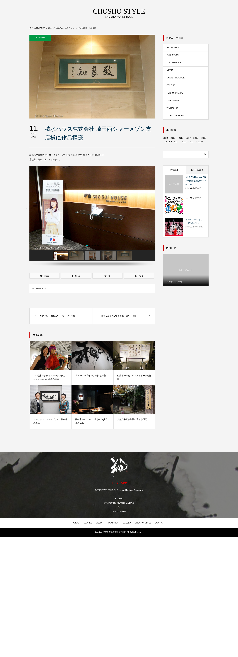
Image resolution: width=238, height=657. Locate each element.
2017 (188, 138)
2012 (184, 141)
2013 (176, 141)
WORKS (88, 523)
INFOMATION (112, 523)
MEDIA (170, 70)
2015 (203, 138)
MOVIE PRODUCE (176, 77)
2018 (180, 138)
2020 (165, 138)
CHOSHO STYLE (143, 523)
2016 (195, 138)
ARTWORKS (40, 38)
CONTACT (160, 523)
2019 (172, 138)
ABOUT (76, 523)
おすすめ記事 (197, 169)
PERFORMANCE (175, 93)
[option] (186, 270)
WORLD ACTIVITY (175, 115)
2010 (200, 141)
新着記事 (174, 169)
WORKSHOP (173, 108)
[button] (87, 245)
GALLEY (127, 523)
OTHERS (171, 85)
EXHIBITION (172, 55)
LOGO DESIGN (174, 62)
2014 (167, 141)
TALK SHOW (173, 100)
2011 (192, 141)
